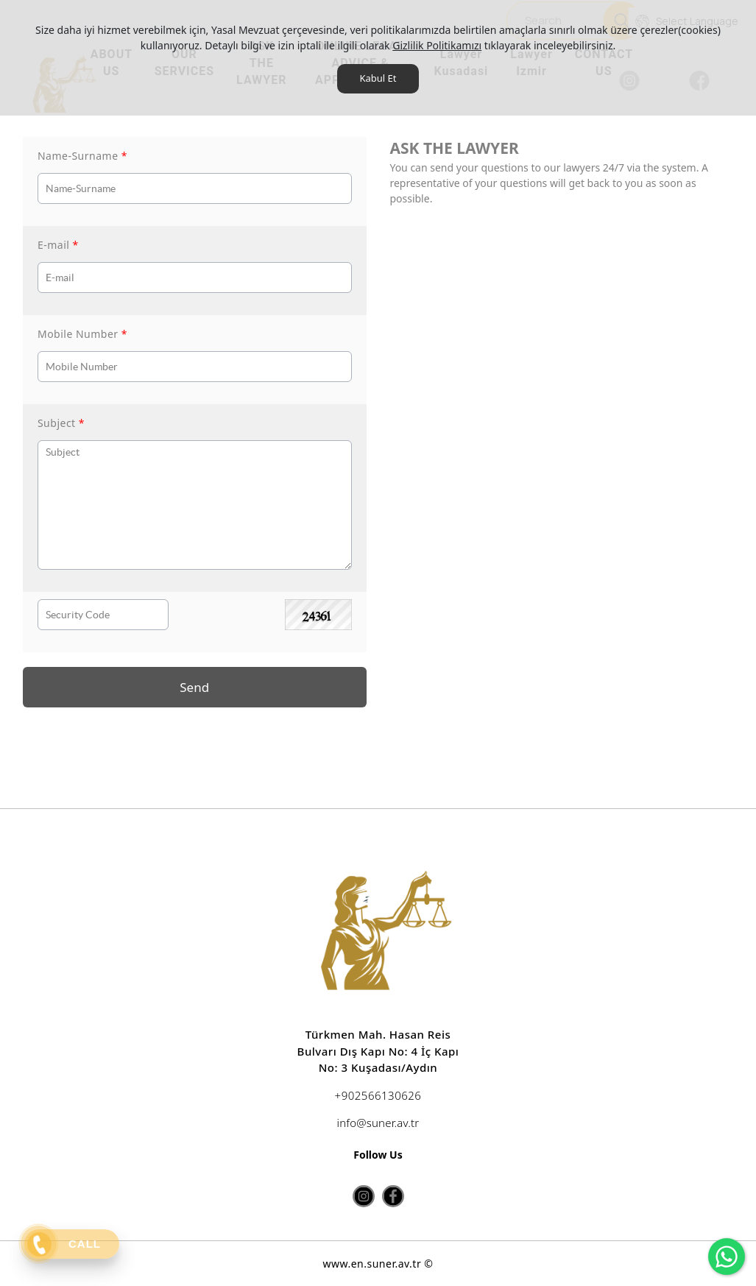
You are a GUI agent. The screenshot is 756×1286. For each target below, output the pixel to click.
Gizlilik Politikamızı (436, 45)
